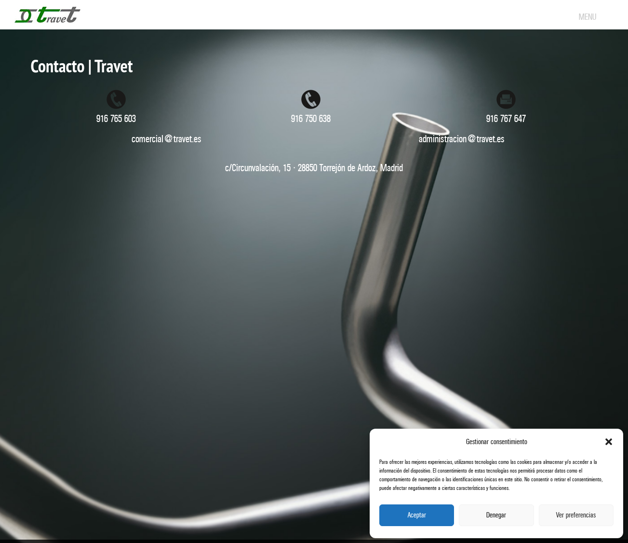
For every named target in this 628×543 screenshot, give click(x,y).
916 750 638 (311, 119)
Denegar (496, 515)
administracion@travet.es (462, 139)
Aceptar (417, 515)
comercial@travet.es (166, 139)
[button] (609, 442)
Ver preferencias (576, 515)
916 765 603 (116, 119)
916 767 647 (506, 119)
